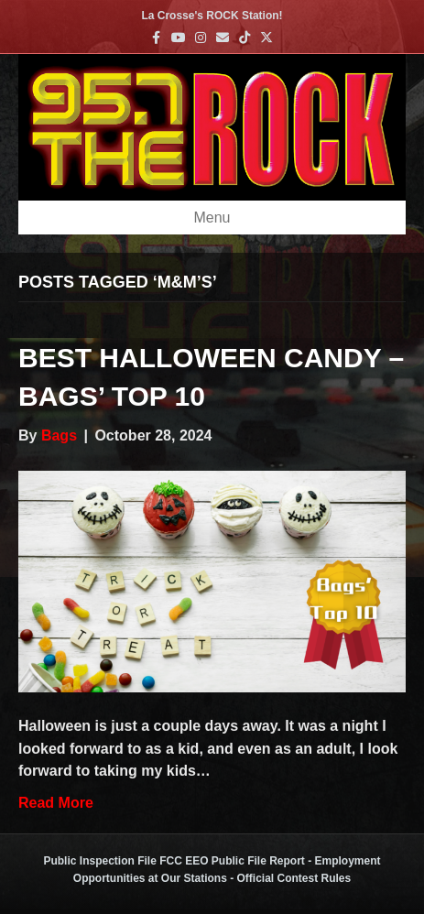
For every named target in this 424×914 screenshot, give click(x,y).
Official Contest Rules (294, 878)
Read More (55, 803)
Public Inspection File (99, 860)
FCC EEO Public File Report (232, 860)
